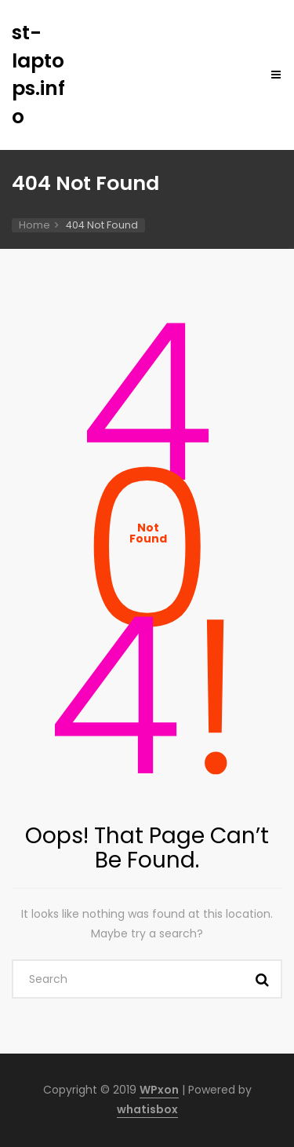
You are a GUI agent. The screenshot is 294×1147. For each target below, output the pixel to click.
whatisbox (147, 1109)
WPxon (159, 1090)
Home (34, 225)
